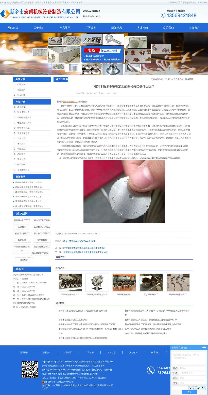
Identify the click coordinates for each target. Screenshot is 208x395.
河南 (66, 385)
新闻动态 (116, 27)
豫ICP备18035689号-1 (52, 370)
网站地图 (183, 2)
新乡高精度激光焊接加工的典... (29, 201)
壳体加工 (21, 159)
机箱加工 (21, 149)
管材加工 (21, 138)
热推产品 (46, 385)
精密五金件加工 (22, 233)
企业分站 (173, 2)
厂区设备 (90, 27)
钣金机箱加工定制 (40, 253)
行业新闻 (21, 90)
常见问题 (21, 95)
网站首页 (13, 27)
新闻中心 (178, 79)
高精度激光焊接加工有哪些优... (29, 187)
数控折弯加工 (23, 128)
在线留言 (194, 27)
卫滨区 (45, 388)
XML (206, 2)
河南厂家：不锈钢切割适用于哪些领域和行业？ (146, 333)
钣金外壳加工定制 (42, 220)
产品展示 (64, 27)
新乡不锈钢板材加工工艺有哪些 (73, 320)
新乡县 (76, 385)
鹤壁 (86, 385)
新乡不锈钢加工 (70, 241)
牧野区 (96, 385)
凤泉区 (103, 385)
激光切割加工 (23, 112)
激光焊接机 (42, 240)
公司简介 (46, 352)
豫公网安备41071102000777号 (57, 382)
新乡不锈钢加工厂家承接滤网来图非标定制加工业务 (148, 329)
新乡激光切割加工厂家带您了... (29, 206)
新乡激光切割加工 (42, 246)
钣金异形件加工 (24, 123)
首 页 (167, 79)
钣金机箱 (22, 227)
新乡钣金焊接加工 (83, 365)
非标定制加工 (23, 170)
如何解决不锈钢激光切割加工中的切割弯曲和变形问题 (83, 311)
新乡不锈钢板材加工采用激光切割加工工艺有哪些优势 (83, 338)
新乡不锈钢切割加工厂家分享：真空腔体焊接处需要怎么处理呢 (153, 324)
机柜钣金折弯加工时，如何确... (29, 182)
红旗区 (110, 385)
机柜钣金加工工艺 (22, 220)
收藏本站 (192, 2)
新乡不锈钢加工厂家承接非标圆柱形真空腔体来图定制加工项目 (87, 324)
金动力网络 (97, 370)
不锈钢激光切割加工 (70, 294)
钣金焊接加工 (23, 133)
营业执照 (102, 378)
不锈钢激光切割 (124, 294)
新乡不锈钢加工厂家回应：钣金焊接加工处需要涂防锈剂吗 (151, 320)
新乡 (70, 385)
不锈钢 (92, 241)
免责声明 (108, 370)
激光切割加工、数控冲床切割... (29, 192)
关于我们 (38, 27)
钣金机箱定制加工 (42, 227)
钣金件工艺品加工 (42, 233)
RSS (200, 2)
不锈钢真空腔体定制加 (97, 294)
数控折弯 (22, 240)
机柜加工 (21, 154)
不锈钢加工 (83, 241)
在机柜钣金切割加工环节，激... (29, 196)
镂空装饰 (21, 164)
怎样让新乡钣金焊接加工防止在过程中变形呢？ (84, 248)
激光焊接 (21, 107)
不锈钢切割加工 (24, 117)
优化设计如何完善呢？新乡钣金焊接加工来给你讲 (85, 252)
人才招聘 (142, 27)
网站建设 (77, 370)
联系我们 (168, 27)
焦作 (82, 385)
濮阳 (91, 385)
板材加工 (21, 143)
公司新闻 (21, 84)
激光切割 (24, 260)
